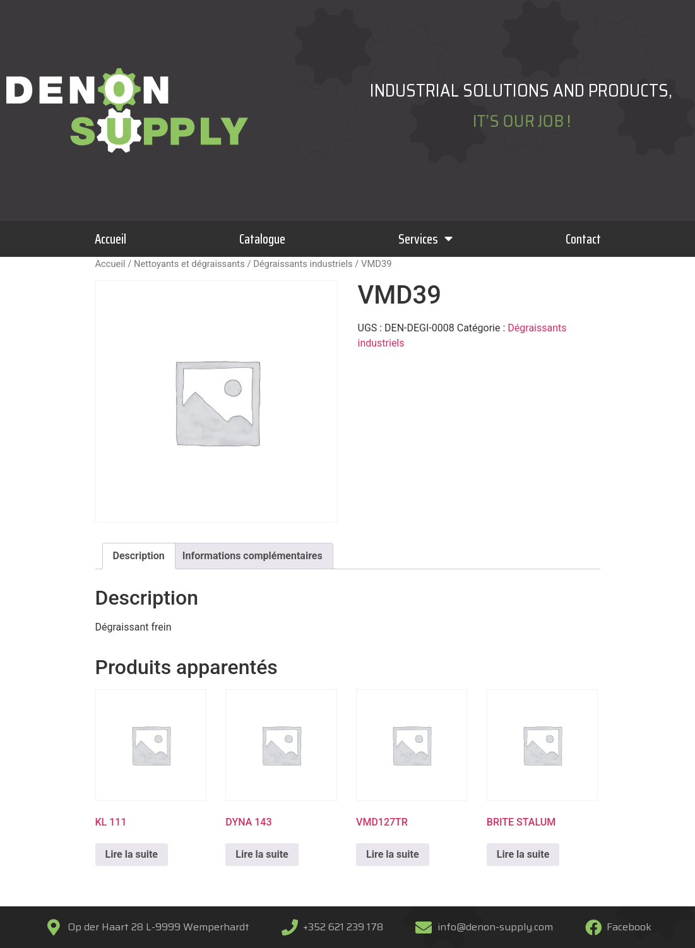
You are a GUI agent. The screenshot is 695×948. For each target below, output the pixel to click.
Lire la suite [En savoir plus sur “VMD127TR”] (392, 854)
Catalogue (262, 238)
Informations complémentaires (252, 556)
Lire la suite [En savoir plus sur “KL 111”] (131, 854)
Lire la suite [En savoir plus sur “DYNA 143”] (261, 854)
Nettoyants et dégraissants (189, 264)
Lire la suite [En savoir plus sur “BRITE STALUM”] (523, 854)
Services (425, 239)
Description (139, 556)
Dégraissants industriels (303, 264)
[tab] (138, 556)
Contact (583, 238)
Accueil (110, 238)
